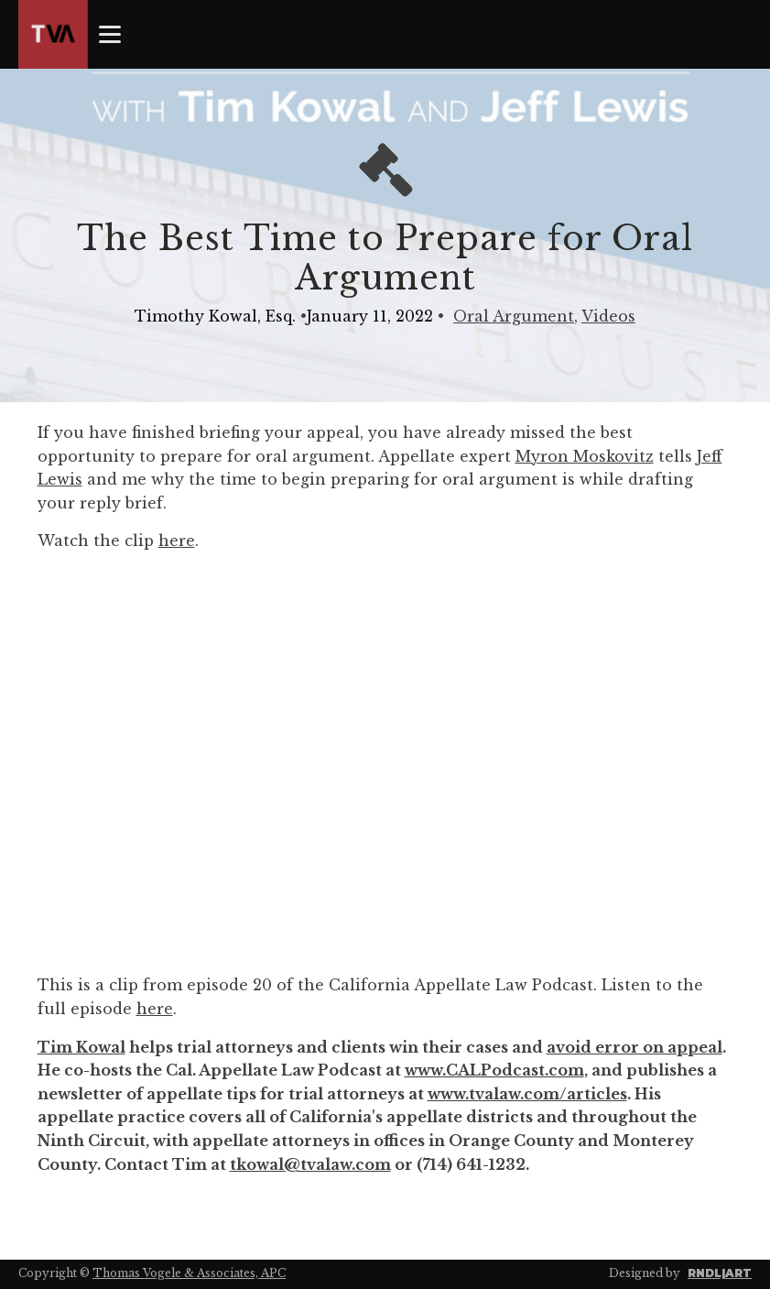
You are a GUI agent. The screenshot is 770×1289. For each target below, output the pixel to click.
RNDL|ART (720, 1273)
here (176, 540)
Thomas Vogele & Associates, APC (189, 1273)
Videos (608, 316)
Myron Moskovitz (584, 456)
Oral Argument (513, 316)
